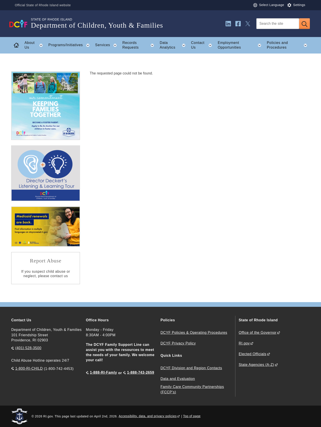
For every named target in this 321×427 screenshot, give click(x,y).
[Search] (277, 23)
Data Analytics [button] (174, 45)
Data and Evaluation (177, 379)
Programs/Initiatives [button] (70, 45)
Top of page (192, 416)
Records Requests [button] (139, 45)
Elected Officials (252, 354)
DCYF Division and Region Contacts (191, 368)
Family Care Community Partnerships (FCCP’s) (192, 389)
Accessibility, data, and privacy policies (148, 416)
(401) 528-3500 (28, 348)
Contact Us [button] (203, 45)
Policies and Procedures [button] (288, 45)
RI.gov (244, 343)
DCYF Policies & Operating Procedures (193, 332)
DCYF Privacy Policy (178, 343)
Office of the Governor (257, 332)
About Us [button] (35, 45)
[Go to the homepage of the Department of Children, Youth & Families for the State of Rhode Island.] (21, 24)
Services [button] (107, 45)
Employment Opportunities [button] (241, 45)
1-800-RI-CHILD (29, 368)
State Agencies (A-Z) (256, 365)
